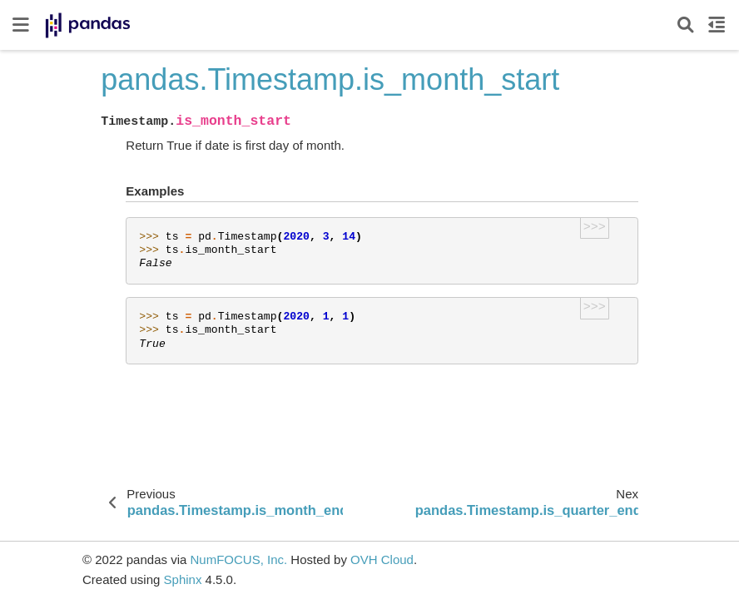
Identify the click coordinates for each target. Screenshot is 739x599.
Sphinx (183, 579)
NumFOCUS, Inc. (238, 559)
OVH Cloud (382, 559)
